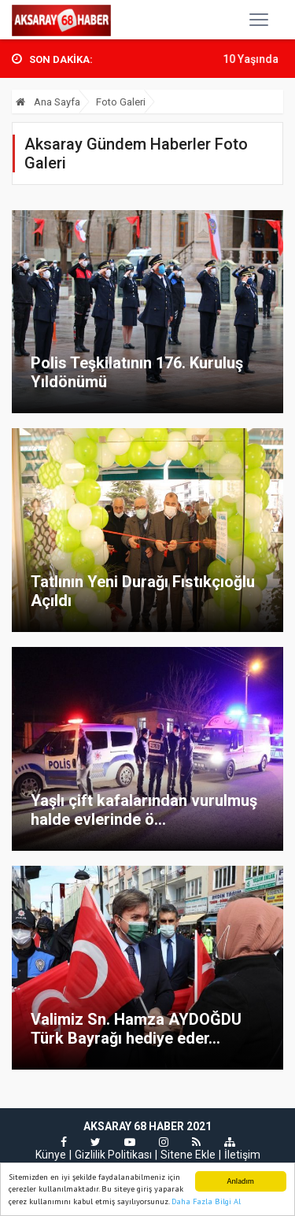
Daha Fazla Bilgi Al (206, 1202)
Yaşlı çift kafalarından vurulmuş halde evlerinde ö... (144, 810)
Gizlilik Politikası (113, 1154)
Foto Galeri (121, 102)
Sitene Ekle (188, 1154)
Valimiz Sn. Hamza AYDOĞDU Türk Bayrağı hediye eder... (136, 1029)
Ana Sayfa (48, 102)
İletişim (242, 1154)
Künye (50, 1154)
